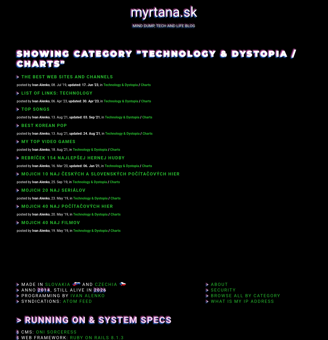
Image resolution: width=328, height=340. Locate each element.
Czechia (106, 284)
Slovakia (57, 284)
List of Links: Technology (57, 93)
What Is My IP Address (242, 301)
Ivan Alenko (87, 295)
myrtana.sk (164, 12)
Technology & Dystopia (120, 85)
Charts (146, 85)
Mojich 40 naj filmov (50, 222)
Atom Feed (77, 301)
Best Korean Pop (44, 125)
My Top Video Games (48, 141)
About (219, 284)
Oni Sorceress (56, 332)
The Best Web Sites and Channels (67, 76)
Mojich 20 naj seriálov (53, 190)
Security (223, 290)
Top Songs (35, 109)
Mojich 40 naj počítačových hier (67, 206)
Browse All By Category (246, 295)
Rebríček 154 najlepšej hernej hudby (73, 157)
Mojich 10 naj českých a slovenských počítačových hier (100, 173)
